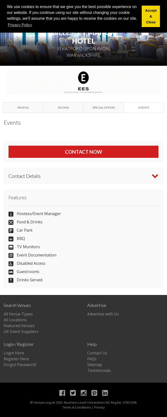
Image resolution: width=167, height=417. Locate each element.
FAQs (92, 358)
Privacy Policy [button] (20, 25)
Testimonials (99, 370)
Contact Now (83, 152)
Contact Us (97, 353)
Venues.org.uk (44, 402)
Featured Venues (19, 325)
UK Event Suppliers (21, 331)
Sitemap (94, 364)
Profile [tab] (23, 107)
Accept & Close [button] (151, 16)
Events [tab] (143, 107)
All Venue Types (18, 314)
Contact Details (25, 176)
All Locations (15, 319)
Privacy (99, 407)
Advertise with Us (103, 314)
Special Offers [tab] (104, 107)
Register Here (16, 358)
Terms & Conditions (76, 407)
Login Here (14, 353)
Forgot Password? (20, 364)
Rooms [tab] (63, 107)
